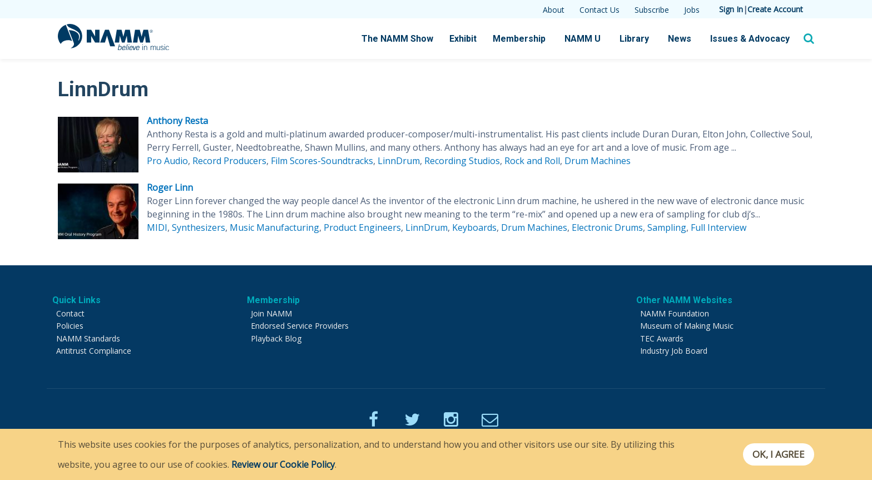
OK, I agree (777, 454)
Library (634, 38)
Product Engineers (362, 227)
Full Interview (718, 227)
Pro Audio (167, 161)
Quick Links (76, 300)
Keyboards (474, 227)
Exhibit (463, 38)
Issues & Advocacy (750, 38)
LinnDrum (399, 161)
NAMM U (582, 38)
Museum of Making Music (687, 325)
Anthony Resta (177, 121)
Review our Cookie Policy (283, 464)
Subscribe (652, 9)
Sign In (731, 9)
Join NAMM (271, 313)
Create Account (775, 9)
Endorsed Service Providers (300, 325)
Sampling (666, 227)
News (679, 38)
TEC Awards (661, 338)
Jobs (692, 9)
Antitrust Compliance (93, 350)
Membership (519, 38)
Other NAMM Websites (684, 300)
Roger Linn (170, 187)
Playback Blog (276, 338)
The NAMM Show (397, 38)
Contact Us (599, 9)
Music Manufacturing (274, 227)
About (553, 9)
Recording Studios (462, 161)
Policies (69, 325)
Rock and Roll (532, 161)
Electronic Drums (607, 227)
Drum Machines (597, 161)
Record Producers (229, 161)
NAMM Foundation (674, 313)
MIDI (157, 227)
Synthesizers (198, 227)
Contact (70, 313)
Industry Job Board (673, 350)
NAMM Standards (88, 338)
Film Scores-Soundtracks (322, 161)
